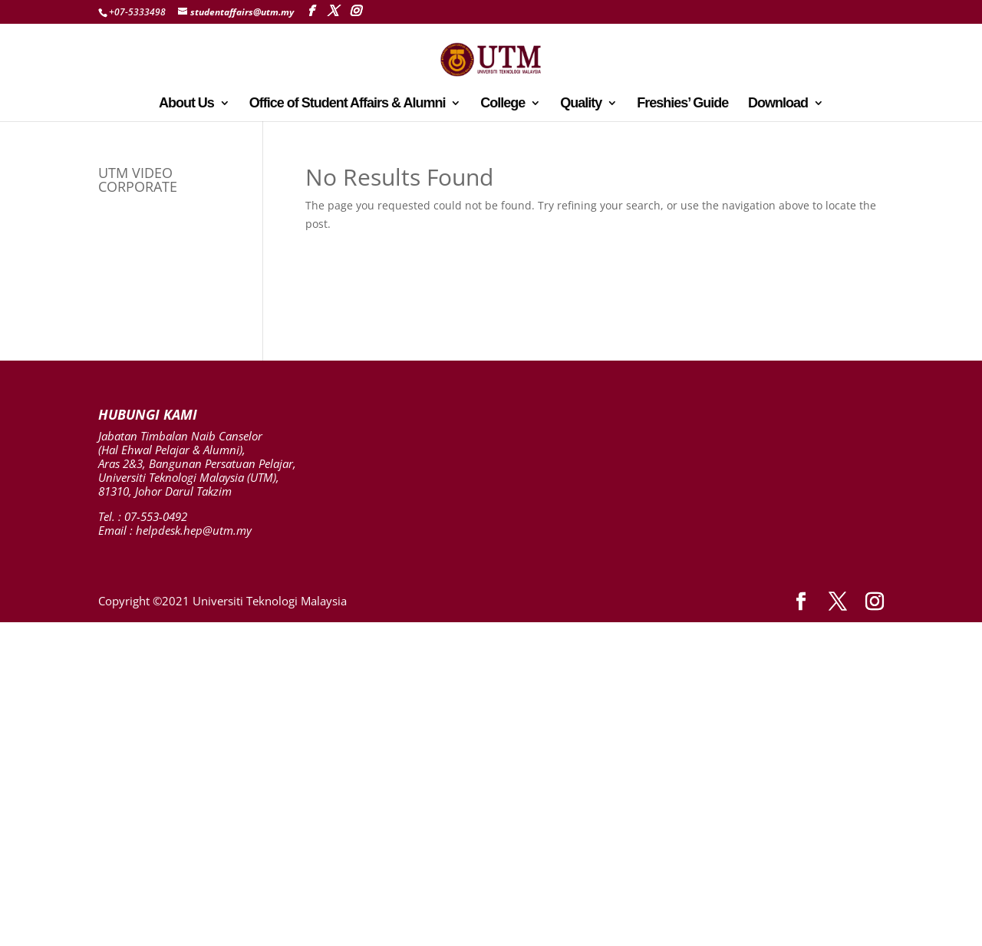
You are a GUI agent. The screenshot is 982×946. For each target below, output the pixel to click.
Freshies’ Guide (682, 103)
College (502, 103)
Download (778, 103)
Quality (580, 103)
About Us (186, 103)
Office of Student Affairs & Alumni (347, 103)
